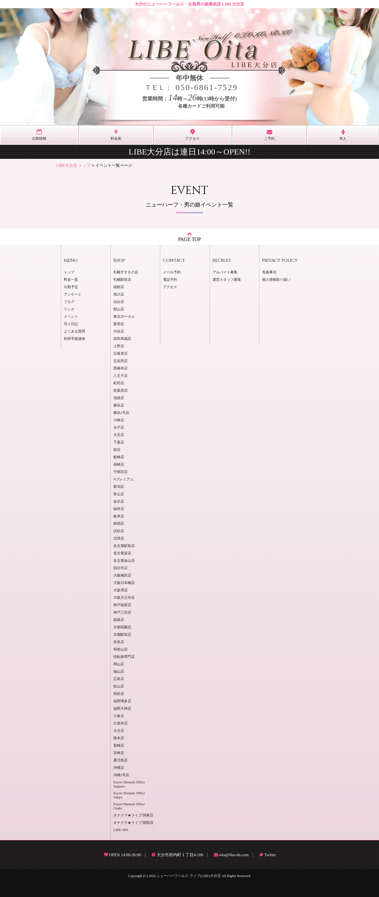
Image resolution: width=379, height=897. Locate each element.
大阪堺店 (120, 590)
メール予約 (172, 272)
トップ (69, 272)
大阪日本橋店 (124, 583)
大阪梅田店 (122, 575)
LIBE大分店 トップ (73, 165)
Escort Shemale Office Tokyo (129, 795)
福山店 (118, 672)
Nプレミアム (123, 479)
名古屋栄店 (122, 553)
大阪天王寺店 (124, 598)
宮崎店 (118, 753)
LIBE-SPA (120, 830)
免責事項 (269, 272)
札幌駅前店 (122, 280)
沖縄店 (118, 768)
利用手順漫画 (74, 339)
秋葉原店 (120, 390)
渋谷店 (118, 331)
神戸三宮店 (122, 612)
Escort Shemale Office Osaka (129, 806)
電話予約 (170, 280)
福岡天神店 (122, 708)
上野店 (118, 346)
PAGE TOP (189, 236)
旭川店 (118, 294)
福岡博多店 (122, 701)
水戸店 (118, 427)
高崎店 (118, 464)
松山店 (118, 686)
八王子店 (120, 376)
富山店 (118, 494)
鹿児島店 (120, 760)
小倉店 (118, 716)
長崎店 (118, 745)
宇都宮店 (120, 472)
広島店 (118, 679)
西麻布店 (120, 368)
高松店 (118, 694)
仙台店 (118, 302)
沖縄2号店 (121, 775)
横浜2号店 (121, 413)
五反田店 (120, 361)
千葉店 (118, 442)
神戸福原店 (122, 605)
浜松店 (118, 531)
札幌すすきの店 (125, 272)
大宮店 (118, 435)
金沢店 (118, 501)
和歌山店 (120, 649)
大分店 (118, 731)
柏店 (116, 450)
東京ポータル (124, 317)
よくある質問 (74, 331)
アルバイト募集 (225, 272)
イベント (71, 317)
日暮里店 (120, 354)
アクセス (170, 287)
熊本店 (118, 738)
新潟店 (118, 487)
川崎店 (118, 420)
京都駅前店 (122, 635)
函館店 (118, 287)
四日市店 (120, 568)
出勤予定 (71, 287)
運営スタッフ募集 (227, 280)
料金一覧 (71, 280)
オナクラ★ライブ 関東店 (133, 815)
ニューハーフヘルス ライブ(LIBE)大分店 (188, 876)
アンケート (73, 294)
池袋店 (118, 398)
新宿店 (118, 324)
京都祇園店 (122, 627)
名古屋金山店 (124, 561)
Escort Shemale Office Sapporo (129, 784)
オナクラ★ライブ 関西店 (133, 823)
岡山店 (118, 664)
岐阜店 (118, 516)
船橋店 (118, 457)
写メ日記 (71, 324)
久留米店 (120, 723)
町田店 (118, 383)
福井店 (118, 509)
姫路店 (118, 620)
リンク (69, 309)
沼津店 (118, 538)
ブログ (69, 302)
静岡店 (118, 524)
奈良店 (118, 642)
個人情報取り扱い (276, 280)
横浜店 (118, 405)
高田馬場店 (122, 339)
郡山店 (118, 309)
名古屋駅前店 (124, 546)
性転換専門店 (124, 657)
